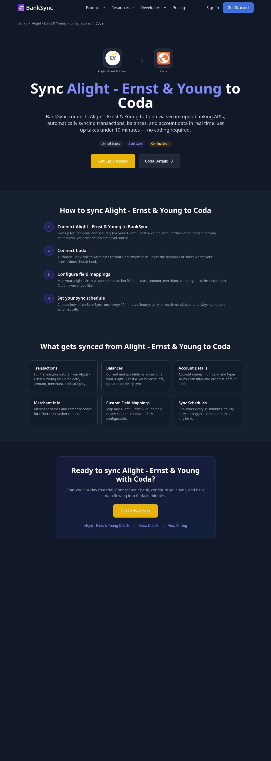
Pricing (179, 7)
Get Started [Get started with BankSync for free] (238, 7)
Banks (22, 23)
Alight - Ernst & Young (49, 23)
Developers (154, 7)
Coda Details (160, 161)
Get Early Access (113, 161)
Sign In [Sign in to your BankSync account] (213, 7)
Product (96, 7)
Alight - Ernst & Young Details (107, 525)
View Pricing (177, 525)
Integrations (80, 23)
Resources (123, 7)
